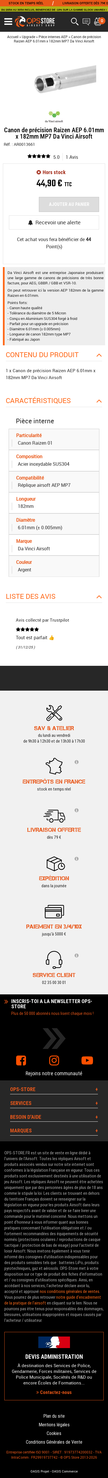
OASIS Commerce (65, 1471)
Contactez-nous (54, 1392)
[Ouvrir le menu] (8, 21)
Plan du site (54, 1416)
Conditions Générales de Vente (54, 1442)
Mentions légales (54, 1424)
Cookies (54, 1433)
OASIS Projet (40, 1471)
